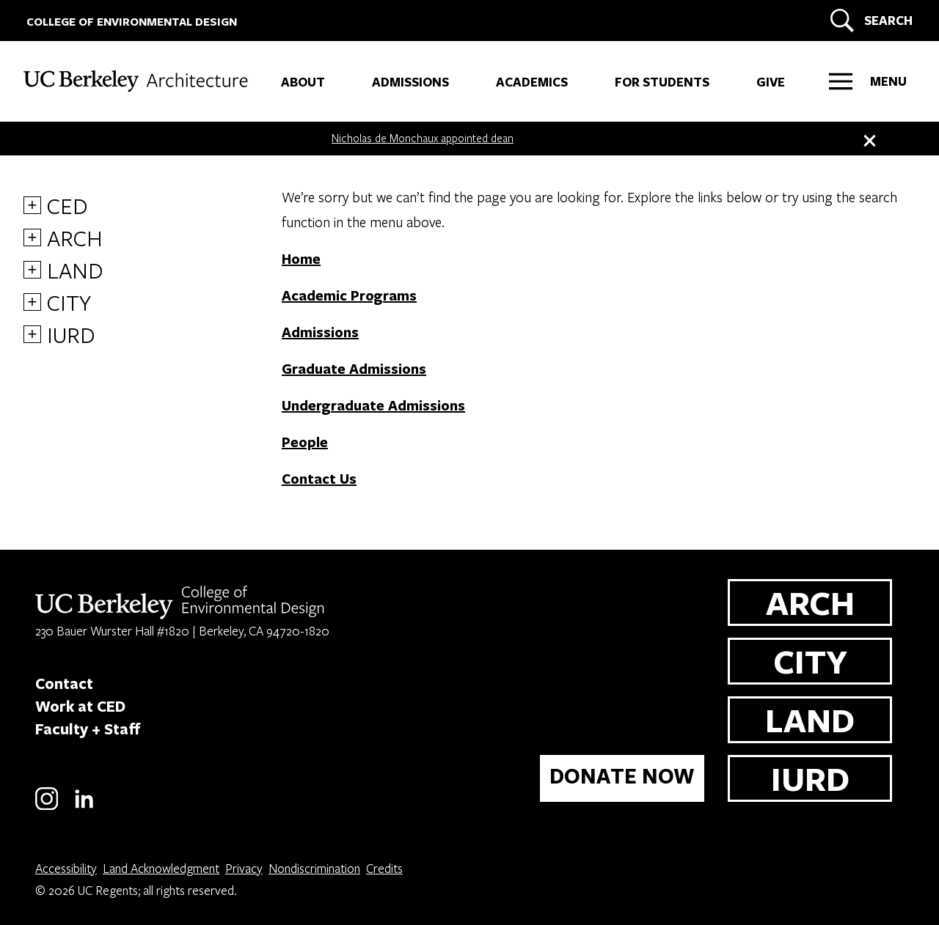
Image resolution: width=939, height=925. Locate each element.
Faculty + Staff (88, 728)
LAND (75, 269)
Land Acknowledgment (161, 868)
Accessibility (66, 868)
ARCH (75, 237)
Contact (64, 683)
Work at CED (80, 706)
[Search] (869, 20)
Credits (384, 868)
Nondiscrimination (314, 868)
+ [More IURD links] (32, 334)
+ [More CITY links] (32, 302)
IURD (71, 334)
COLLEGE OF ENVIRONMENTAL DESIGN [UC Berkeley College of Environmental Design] (131, 21)
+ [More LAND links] (32, 270)
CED (67, 205)
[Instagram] (46, 807)
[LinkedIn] (84, 807)
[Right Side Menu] (868, 81)
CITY (69, 302)
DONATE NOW (622, 776)
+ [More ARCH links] (32, 237)
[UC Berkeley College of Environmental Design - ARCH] (146, 78)
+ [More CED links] (32, 205)
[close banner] (868, 138)
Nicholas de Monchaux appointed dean (423, 137)
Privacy (244, 868)
